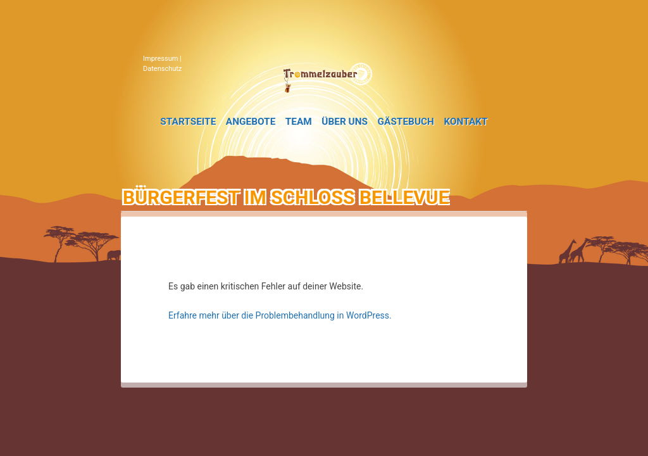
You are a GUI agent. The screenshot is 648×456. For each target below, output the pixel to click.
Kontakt (465, 121)
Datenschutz (162, 69)
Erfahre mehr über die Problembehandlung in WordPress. (280, 315)
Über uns (344, 121)
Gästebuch (406, 121)
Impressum (160, 58)
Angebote (250, 121)
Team (298, 121)
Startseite (188, 121)
